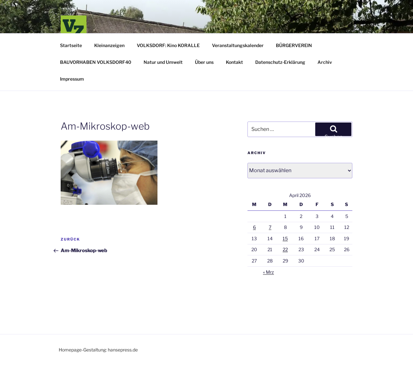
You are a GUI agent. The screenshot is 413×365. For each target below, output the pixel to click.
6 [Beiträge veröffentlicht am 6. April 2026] (254, 227)
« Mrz (268, 272)
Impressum (72, 79)
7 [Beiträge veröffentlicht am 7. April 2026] (270, 227)
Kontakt (234, 62)
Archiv (324, 62)
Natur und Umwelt (163, 62)
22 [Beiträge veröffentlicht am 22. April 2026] (285, 249)
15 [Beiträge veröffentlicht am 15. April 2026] (285, 238)
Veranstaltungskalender (238, 45)
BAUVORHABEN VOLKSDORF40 (95, 62)
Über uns (204, 62)
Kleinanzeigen (109, 45)
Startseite (71, 45)
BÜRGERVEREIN (294, 45)
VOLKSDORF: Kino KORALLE (168, 45)
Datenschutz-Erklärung (280, 62)
